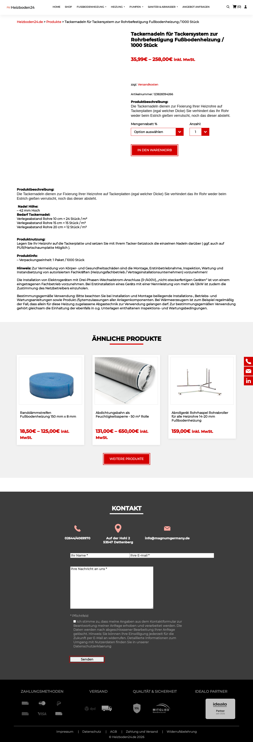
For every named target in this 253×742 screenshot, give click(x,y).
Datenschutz (91, 731)
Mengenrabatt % (144, 124)
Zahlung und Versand (142, 731)
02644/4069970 (77, 532)
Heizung (117, 6)
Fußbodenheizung (91, 6)
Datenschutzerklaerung (92, 646)
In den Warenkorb (154, 150)
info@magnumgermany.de (167, 532)
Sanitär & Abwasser (162, 6)
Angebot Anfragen (196, 6)
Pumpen (135, 6)
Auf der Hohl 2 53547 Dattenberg (118, 534)
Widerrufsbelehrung (182, 731)
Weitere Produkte (127, 459)
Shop (68, 6)
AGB (113, 731)
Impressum (64, 731)
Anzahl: (195, 124)
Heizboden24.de (124, 737)
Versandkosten (148, 84)
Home (56, 6)
